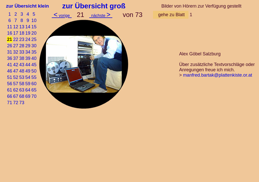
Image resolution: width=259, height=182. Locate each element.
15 (33, 26)
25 (33, 39)
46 (9, 71)
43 (21, 64)
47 (15, 71)
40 (33, 58)
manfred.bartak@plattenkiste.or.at (217, 75)
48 (21, 71)
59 (27, 83)
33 (21, 52)
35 (33, 52)
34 (27, 52)
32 (15, 52)
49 (27, 71)
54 (27, 77)
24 (27, 39)
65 (33, 90)
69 (27, 96)
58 (21, 83)
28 (21, 45)
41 (9, 64)
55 (33, 77)
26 (9, 45)
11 (9, 26)
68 (21, 96)
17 (15, 33)
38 (21, 58)
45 (33, 64)
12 (15, 26)
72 (15, 102)
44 (27, 64)
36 (9, 58)
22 (15, 39)
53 (21, 77)
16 (9, 33)
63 (21, 90)
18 (21, 33)
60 (33, 83)
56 (9, 83)
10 (33, 20)
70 (33, 96)
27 (15, 45)
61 (9, 90)
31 (9, 52)
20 (33, 33)
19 (27, 33)
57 (15, 83)
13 (21, 26)
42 (15, 64)
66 (9, 96)
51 (9, 77)
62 (15, 90)
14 (27, 26)
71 (9, 102)
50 (33, 71)
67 (15, 96)
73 (21, 102)
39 (27, 58)
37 (15, 58)
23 (21, 39)
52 (15, 77)
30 (33, 45)
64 (27, 90)
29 (27, 45)
